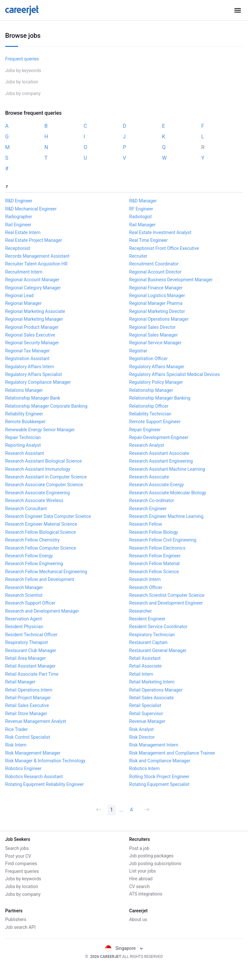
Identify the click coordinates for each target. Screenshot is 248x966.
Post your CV (18, 855)
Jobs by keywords (23, 70)
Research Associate (149, 476)
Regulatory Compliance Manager (38, 382)
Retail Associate (145, 666)
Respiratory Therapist (26, 642)
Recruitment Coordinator (154, 263)
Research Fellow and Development (39, 579)
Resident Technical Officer (31, 634)
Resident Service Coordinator (158, 626)
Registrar (138, 350)
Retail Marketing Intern (152, 681)
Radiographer (18, 216)
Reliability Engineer (24, 413)
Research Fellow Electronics (157, 548)
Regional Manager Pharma (155, 303)
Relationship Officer (149, 406)
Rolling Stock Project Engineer (159, 776)
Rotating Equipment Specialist (159, 784)
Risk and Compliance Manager (159, 760)
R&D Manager (143, 200)
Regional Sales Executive (30, 335)
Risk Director (142, 737)
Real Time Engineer (148, 240)
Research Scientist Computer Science (166, 595)
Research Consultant (26, 508)
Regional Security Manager (32, 342)
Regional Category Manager (33, 287)
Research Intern (144, 579)
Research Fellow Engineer (155, 555)
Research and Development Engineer (166, 603)
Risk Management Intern (153, 744)
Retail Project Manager (28, 697)
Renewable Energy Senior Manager (40, 429)
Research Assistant (24, 453)
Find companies (21, 863)
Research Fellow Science (154, 571)
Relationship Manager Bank (32, 398)
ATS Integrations (145, 893)
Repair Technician (23, 437)
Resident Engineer (147, 618)
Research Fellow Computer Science (40, 548)
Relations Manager (24, 390)
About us (138, 919)
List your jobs (142, 871)
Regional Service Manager (155, 342)
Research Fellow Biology (153, 532)
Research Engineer (148, 508)
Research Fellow (145, 524)
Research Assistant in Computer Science (46, 476)
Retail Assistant (144, 658)
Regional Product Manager (31, 327)
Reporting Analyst (23, 445)
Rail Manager (142, 224)
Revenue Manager (147, 721)
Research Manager (24, 587)
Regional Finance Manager (155, 287)
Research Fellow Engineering (34, 563)
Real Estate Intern (22, 232)
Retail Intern (141, 674)
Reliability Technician (150, 413)
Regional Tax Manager (27, 350)
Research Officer (145, 587)
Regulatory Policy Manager (156, 382)
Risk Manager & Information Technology (45, 760)
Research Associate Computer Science (44, 484)
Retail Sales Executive (27, 705)
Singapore (124, 948)
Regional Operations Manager (159, 319)
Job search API (20, 927)
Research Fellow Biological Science (40, 532)
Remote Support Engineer (155, 421)
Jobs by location (21, 81)
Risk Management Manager (32, 753)
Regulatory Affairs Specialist (33, 374)
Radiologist (140, 216)
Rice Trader (16, 729)
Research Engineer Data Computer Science (48, 516)
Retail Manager (20, 681)
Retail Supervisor (146, 713)
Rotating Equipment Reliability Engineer (44, 784)
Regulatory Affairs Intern (29, 366)
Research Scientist (23, 595)
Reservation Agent (23, 618)
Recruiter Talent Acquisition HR (36, 263)
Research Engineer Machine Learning (166, 516)
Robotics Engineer (23, 768)
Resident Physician (24, 626)
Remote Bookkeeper (25, 421)
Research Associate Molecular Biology (167, 492)
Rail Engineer (18, 224)
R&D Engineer (18, 200)
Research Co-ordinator (151, 500)
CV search (139, 886)
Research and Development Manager (42, 611)
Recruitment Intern (23, 271)
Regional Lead (19, 295)
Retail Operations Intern (28, 689)
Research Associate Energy (156, 484)
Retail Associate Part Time (31, 674)
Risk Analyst (141, 729)
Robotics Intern (144, 768)
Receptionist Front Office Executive (164, 248)
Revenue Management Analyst (35, 721)
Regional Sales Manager (153, 335)
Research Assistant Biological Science (43, 461)
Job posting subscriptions (155, 863)
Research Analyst (146, 445)
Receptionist (17, 248)
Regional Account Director (155, 271)
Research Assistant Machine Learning (167, 469)
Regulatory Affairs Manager (156, 366)
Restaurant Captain (148, 642)
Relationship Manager (151, 390)
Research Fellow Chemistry (32, 539)
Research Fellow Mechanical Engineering (46, 571)
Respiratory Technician (152, 634)
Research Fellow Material (154, 563)
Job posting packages (151, 855)
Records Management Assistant (37, 256)
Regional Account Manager (32, 279)
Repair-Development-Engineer (159, 437)
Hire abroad (140, 878)
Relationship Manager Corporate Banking (46, 406)
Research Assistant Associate (159, 453)
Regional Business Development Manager (170, 279)
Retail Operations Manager (155, 689)
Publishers (15, 919)
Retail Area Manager (25, 658)
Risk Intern (15, 744)
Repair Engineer (144, 429)
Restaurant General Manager (157, 650)
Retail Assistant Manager (30, 666)
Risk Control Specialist (27, 737)
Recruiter (138, 256)
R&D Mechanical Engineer (31, 208)
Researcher (140, 611)
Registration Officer (148, 358)
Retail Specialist (145, 705)
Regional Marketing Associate (35, 311)
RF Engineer (141, 208)
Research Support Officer (30, 603)
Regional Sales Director (152, 327)
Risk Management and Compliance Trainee (172, 753)
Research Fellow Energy (29, 555)
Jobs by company (23, 93)
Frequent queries (22, 58)
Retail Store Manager (26, 713)
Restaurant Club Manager (30, 650)
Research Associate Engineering (37, 492)
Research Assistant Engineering (161, 461)
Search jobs (17, 848)
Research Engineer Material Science (41, 524)
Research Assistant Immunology (37, 469)
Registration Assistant (27, 358)
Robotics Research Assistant (34, 776)
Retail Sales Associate (151, 697)
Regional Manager (23, 303)
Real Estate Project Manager (33, 240)
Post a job (139, 848)
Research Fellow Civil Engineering (162, 539)
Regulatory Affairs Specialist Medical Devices (174, 374)
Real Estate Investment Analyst (160, 232)
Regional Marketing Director (157, 311)
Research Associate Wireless (34, 500)
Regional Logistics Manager (157, 295)
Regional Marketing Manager (34, 319)
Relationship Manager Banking (159, 398)
